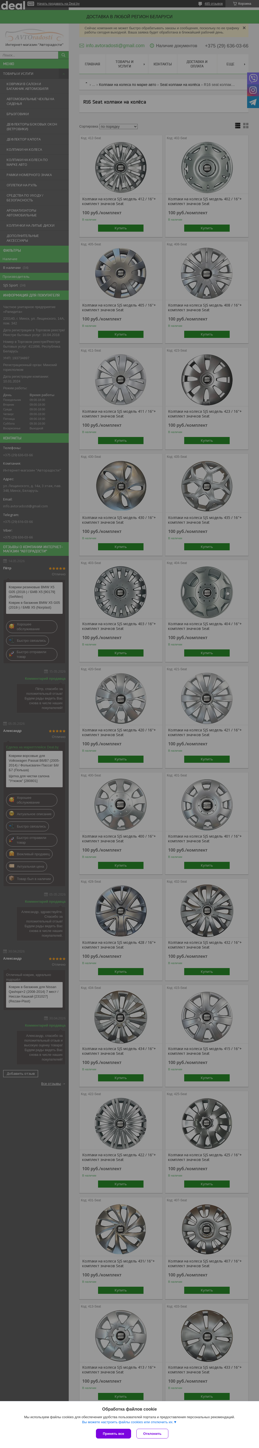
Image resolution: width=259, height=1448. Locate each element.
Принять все (113, 1434)
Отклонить (152, 1434)
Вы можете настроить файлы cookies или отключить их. (127, 1422)
